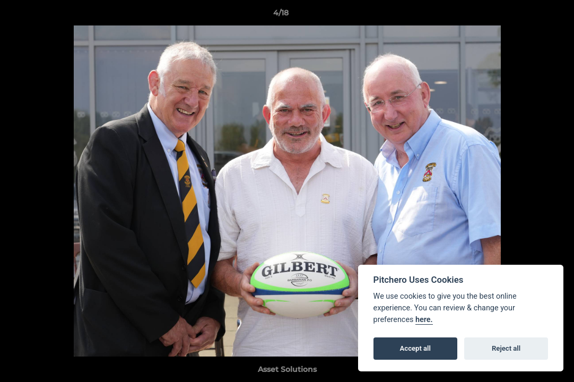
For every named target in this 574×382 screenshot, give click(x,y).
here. (424, 319)
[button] (529, 15)
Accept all (415, 348)
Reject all (506, 348)
